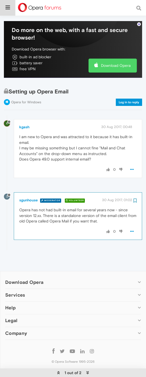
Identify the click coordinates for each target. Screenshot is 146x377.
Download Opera (116, 49)
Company (16, 317)
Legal (11, 304)
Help (10, 292)
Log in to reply (129, 86)
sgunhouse (28, 184)
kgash (24, 111)
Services (15, 279)
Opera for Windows (26, 86)
